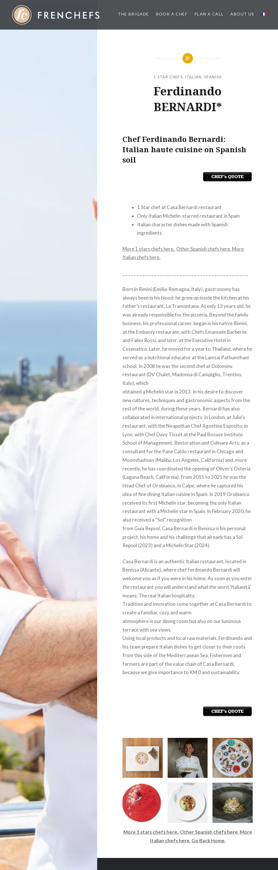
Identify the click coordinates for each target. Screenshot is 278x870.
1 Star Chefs (168, 77)
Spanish (213, 77)
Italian (193, 77)
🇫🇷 (264, 13)
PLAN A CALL (208, 13)
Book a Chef (171, 13)
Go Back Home (208, 841)
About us (242, 13)
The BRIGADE (133, 13)
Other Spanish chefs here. (203, 249)
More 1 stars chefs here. (148, 249)
